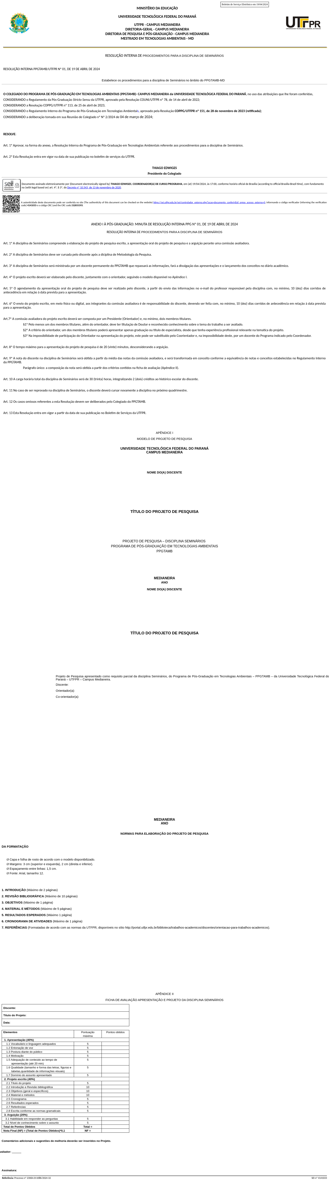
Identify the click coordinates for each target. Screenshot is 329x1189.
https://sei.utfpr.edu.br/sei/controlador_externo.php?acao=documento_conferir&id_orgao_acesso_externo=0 (209, 202)
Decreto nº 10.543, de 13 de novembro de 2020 (94, 187)
